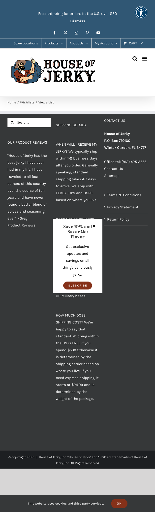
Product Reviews (21, 225)
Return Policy (118, 219)
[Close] (94, 226)
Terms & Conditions (124, 195)
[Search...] (29, 122)
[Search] (12, 122)
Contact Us (113, 168)
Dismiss (77, 21)
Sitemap (111, 175)
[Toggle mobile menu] (145, 58)
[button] (77, 285)
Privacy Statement (122, 207)
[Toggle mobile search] (134, 58)
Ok (119, 503)
